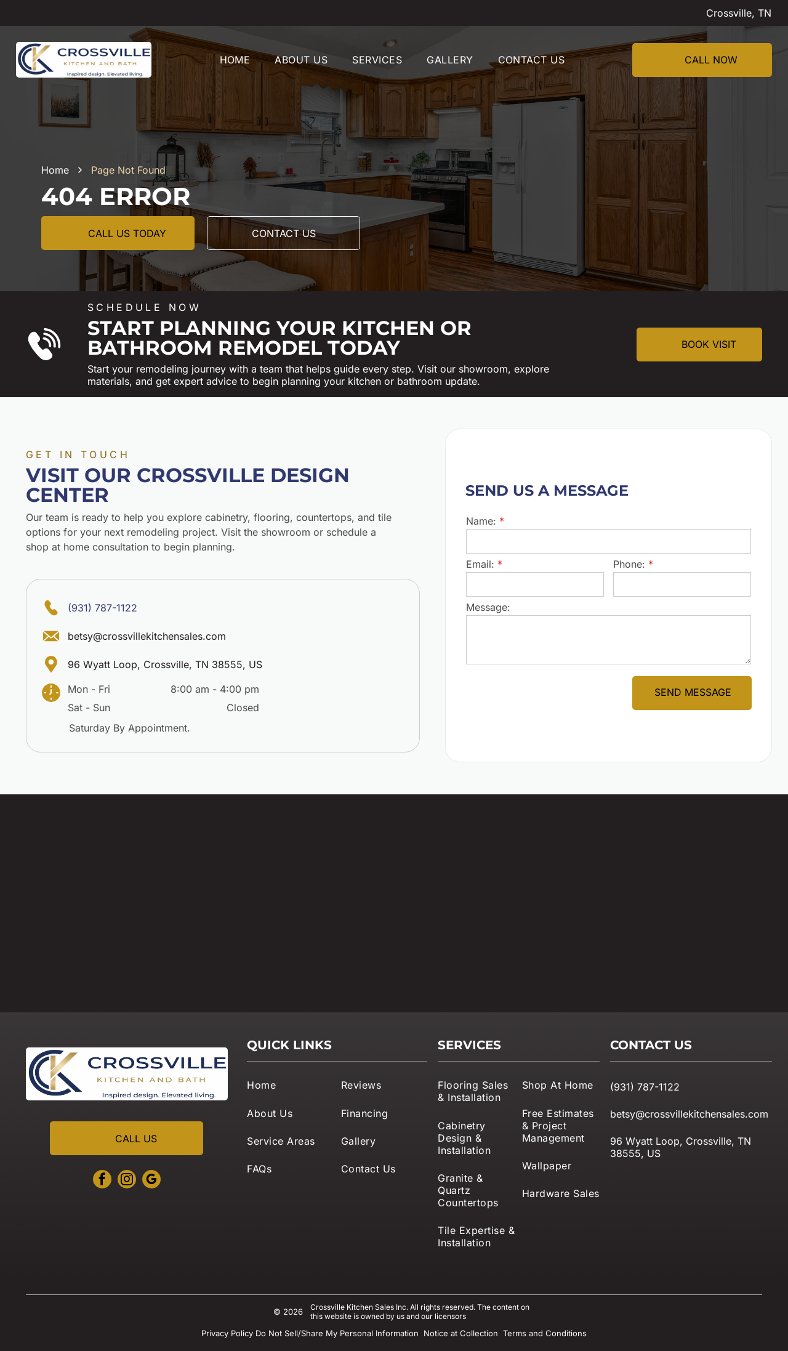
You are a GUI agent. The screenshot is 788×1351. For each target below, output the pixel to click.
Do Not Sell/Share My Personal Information (337, 1333)
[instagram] (127, 1181)
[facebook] (102, 1181)
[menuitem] (235, 59)
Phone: (629, 564)
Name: (481, 521)
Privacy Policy (227, 1333)
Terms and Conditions (545, 1333)
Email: (480, 564)
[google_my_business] (151, 1181)
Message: (488, 607)
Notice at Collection (461, 1333)
